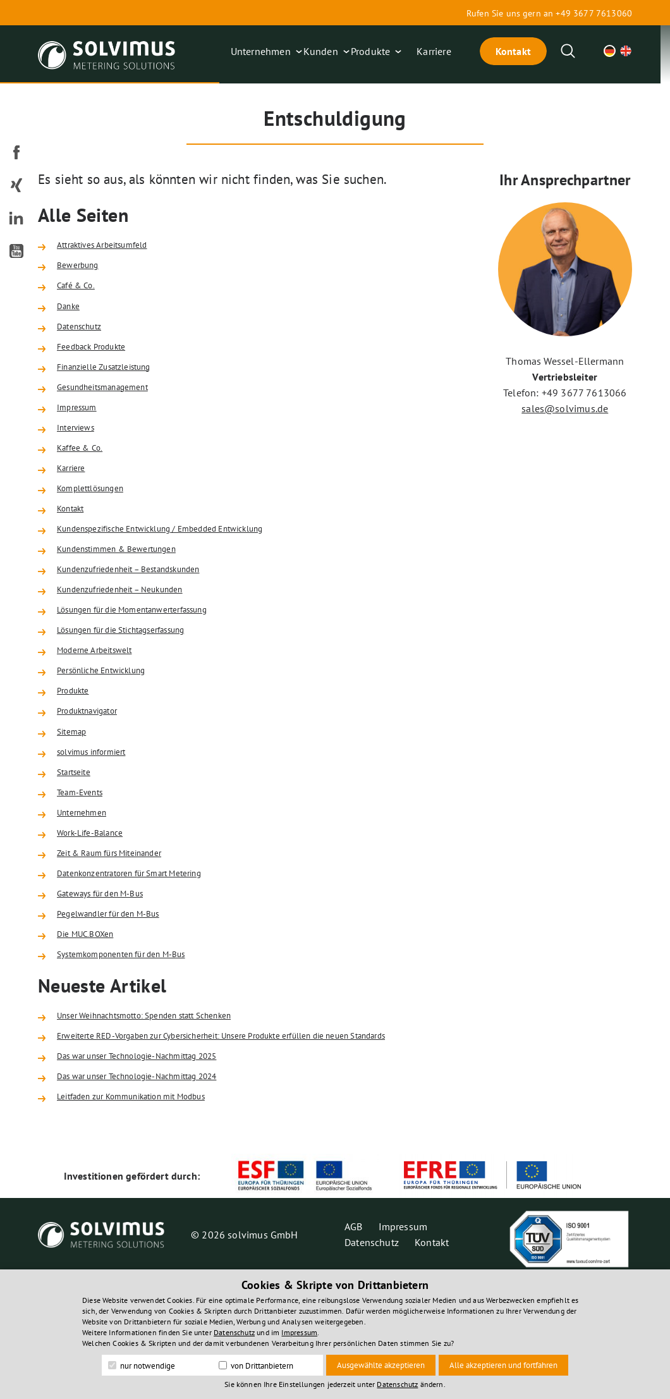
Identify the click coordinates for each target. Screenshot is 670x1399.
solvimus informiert (100, 831)
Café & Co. (80, 293)
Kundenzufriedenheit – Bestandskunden (145, 620)
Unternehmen (261, 51)
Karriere (434, 51)
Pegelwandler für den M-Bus (120, 1018)
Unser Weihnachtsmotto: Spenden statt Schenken (165, 1129)
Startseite (78, 854)
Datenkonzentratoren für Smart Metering (146, 971)
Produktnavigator (95, 784)
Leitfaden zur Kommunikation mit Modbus (150, 1223)
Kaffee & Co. (84, 480)
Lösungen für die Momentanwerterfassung (151, 667)
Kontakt (513, 51)
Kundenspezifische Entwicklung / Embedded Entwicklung (185, 574)
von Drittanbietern (256, 1365)
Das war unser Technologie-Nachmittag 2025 (157, 1176)
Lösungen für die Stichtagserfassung (137, 691)
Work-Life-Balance (97, 925)
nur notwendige (141, 1365)
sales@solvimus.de (564, 408)
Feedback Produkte (99, 363)
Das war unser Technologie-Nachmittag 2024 (157, 1200)
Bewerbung (82, 270)
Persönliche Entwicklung (111, 737)
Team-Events (85, 878)
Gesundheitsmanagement (113, 410)
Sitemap (75, 808)
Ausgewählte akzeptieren (381, 1365)
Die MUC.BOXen (91, 1042)
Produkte (370, 51)
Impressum (81, 433)
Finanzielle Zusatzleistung (115, 387)
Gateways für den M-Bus (110, 995)
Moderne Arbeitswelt (102, 714)
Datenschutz (84, 340)
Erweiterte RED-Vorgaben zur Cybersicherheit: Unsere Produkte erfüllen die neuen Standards (260, 1153)
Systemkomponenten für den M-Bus (136, 1065)
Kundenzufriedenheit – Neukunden (135, 644)
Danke (71, 316)
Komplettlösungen (98, 527)
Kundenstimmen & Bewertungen (129, 597)
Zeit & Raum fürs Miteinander (122, 948)
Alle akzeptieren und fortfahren (503, 1365)
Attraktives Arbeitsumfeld (112, 246)
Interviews (80, 457)
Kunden (320, 51)
